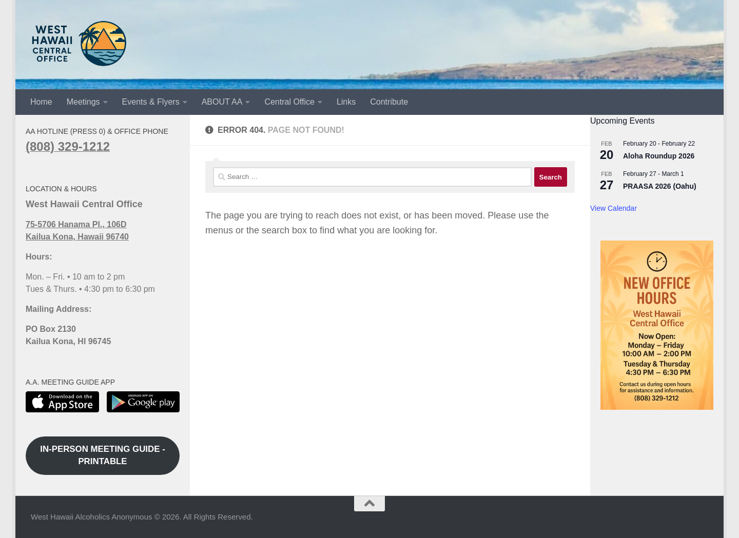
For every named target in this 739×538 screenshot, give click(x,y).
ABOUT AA (222, 101)
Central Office (289, 101)
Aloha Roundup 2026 (658, 156)
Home (41, 101)
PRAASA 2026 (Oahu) (659, 186)
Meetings (83, 101)
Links (346, 101)
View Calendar (613, 208)
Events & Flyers (151, 101)
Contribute (389, 101)
